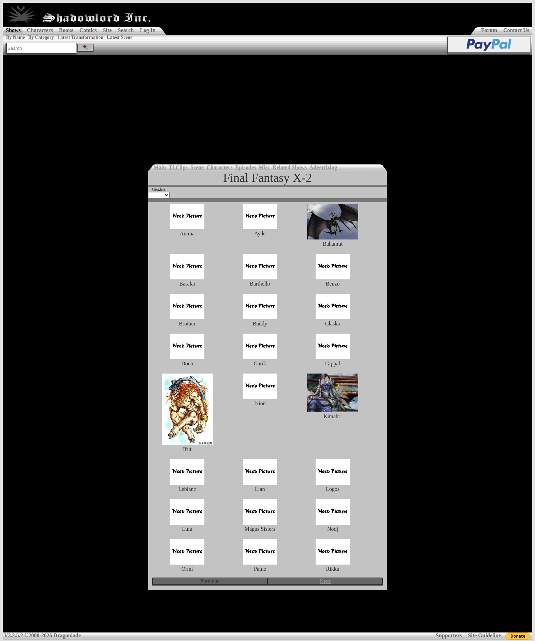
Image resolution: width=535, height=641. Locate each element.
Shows (13, 30)
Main (160, 167)
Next (325, 581)
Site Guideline (484, 635)
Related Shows (290, 167)
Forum (489, 30)
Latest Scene (119, 37)
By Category (41, 37)
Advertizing (323, 167)
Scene (197, 167)
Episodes (245, 167)
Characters (40, 30)
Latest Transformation (80, 37)
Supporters (449, 635)
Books (66, 30)
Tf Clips (178, 167)
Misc (264, 167)
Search (126, 30)
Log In (148, 30)
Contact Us (516, 30)
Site (107, 30)
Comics (88, 30)
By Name (15, 37)
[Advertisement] (267, 106)
